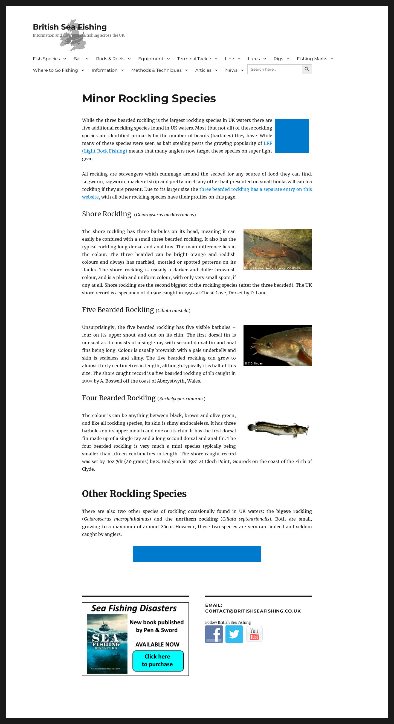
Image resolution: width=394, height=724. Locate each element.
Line (229, 58)
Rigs (278, 58)
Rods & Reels (110, 58)
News (231, 70)
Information (105, 70)
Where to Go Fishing (55, 70)
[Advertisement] (293, 137)
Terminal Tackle (194, 58)
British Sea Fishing (70, 26)
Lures (254, 58)
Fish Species (46, 58)
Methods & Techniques (156, 70)
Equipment (151, 58)
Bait (78, 58)
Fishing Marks (312, 58)
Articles (203, 70)
